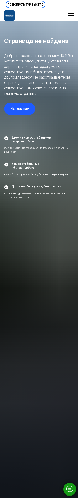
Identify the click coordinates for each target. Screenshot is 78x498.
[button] (25, 4)
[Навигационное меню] (71, 15)
